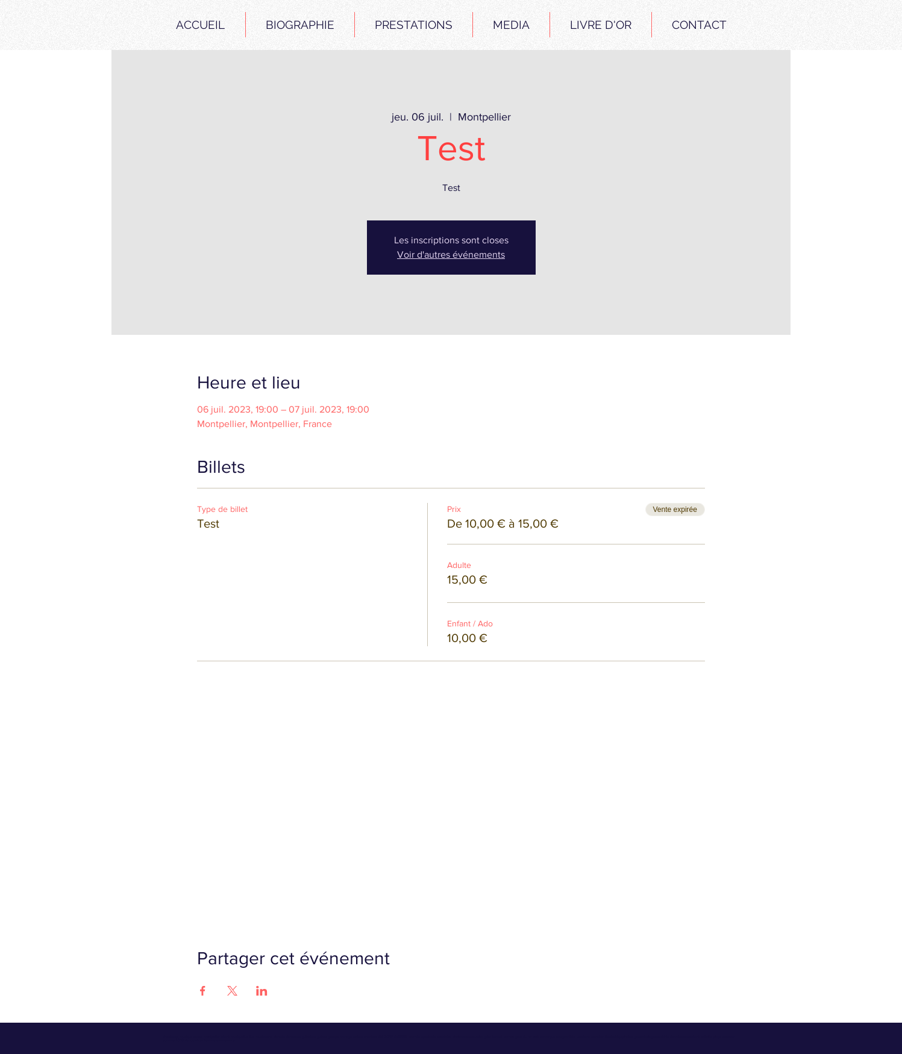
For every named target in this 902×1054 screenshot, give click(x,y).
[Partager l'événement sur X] (232, 991)
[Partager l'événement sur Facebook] (202, 991)
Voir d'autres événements (451, 254)
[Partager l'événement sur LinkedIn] (262, 991)
